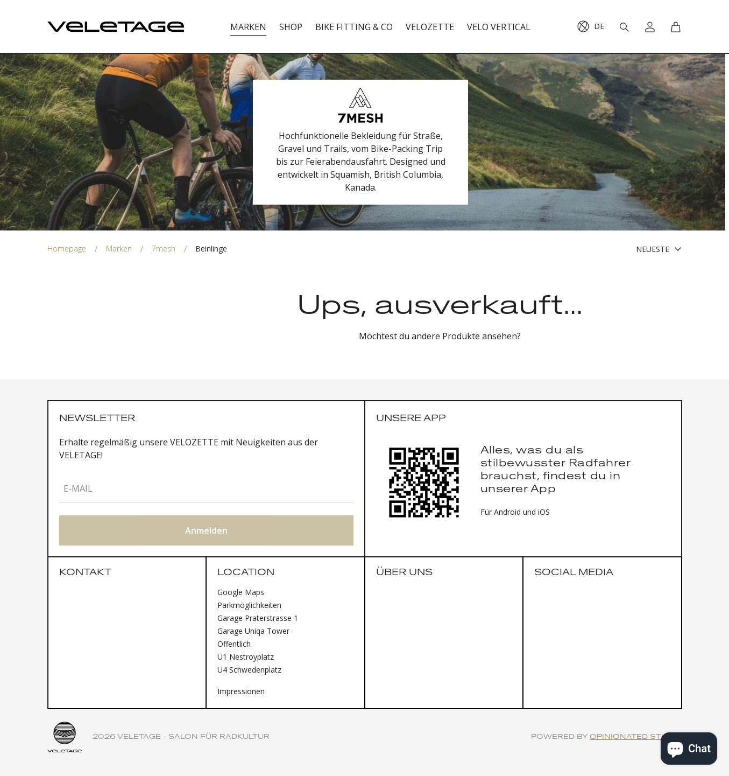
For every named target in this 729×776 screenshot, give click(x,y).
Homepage (66, 248)
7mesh (163, 248)
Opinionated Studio (636, 736)
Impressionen (241, 691)
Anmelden (206, 530)
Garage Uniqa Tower (253, 631)
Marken (119, 248)
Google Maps (240, 592)
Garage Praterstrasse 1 (257, 618)
